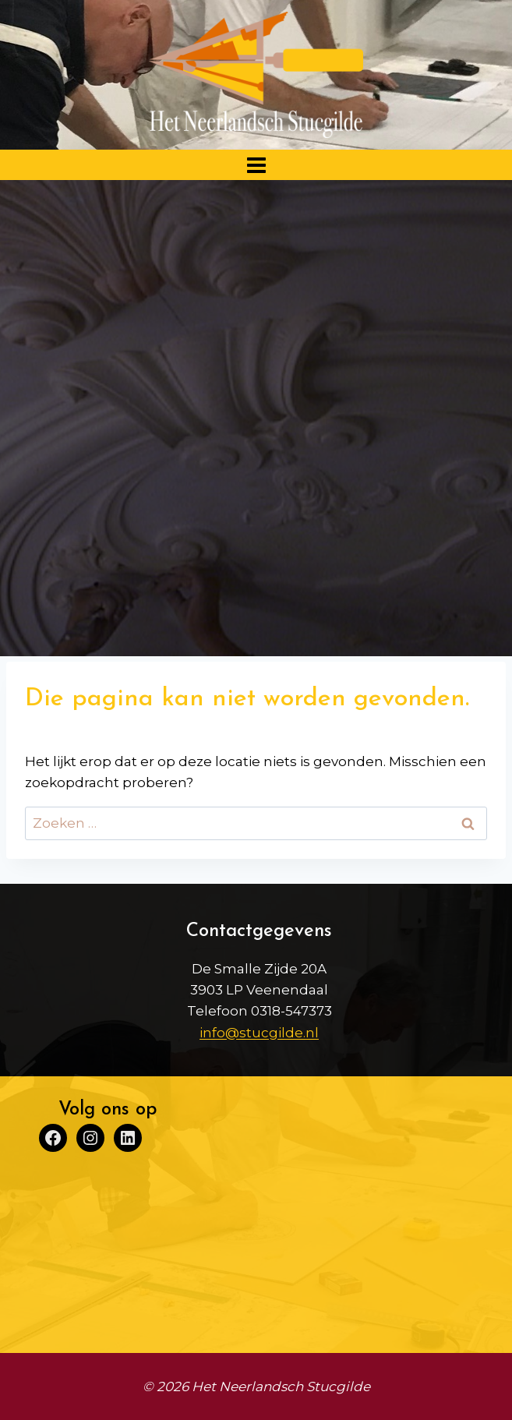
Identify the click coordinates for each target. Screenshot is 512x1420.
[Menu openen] (256, 165)
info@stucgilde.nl (259, 1032)
